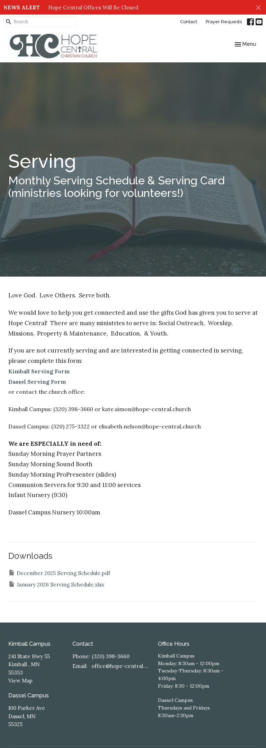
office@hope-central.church (121, 666)
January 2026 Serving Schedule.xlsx (56, 584)
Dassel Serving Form (37, 381)
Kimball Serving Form (39, 371)
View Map (20, 680)
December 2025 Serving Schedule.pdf (59, 572)
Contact (188, 21)
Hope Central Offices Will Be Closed (93, 7)
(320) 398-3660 (111, 656)
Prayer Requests (224, 21)
